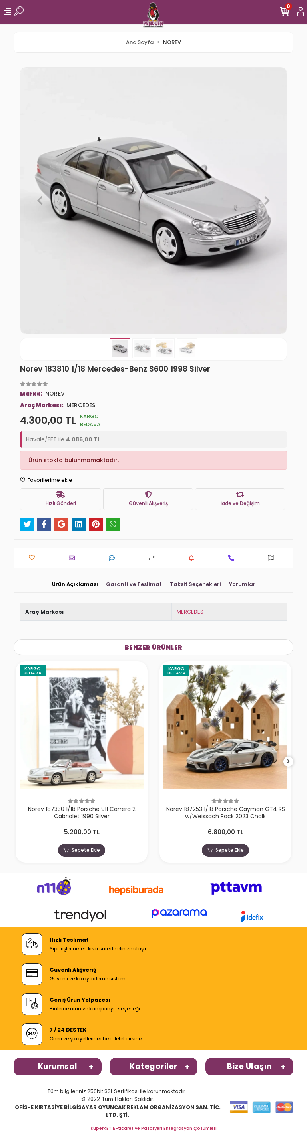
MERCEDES (190, 612)
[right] (288, 761)
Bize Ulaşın (249, 1066)
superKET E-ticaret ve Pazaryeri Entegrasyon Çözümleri (154, 1128)
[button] (40, 200)
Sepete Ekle (81, 850)
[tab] (75, 584)
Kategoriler (153, 1066)
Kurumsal (58, 1066)
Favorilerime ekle (46, 480)
